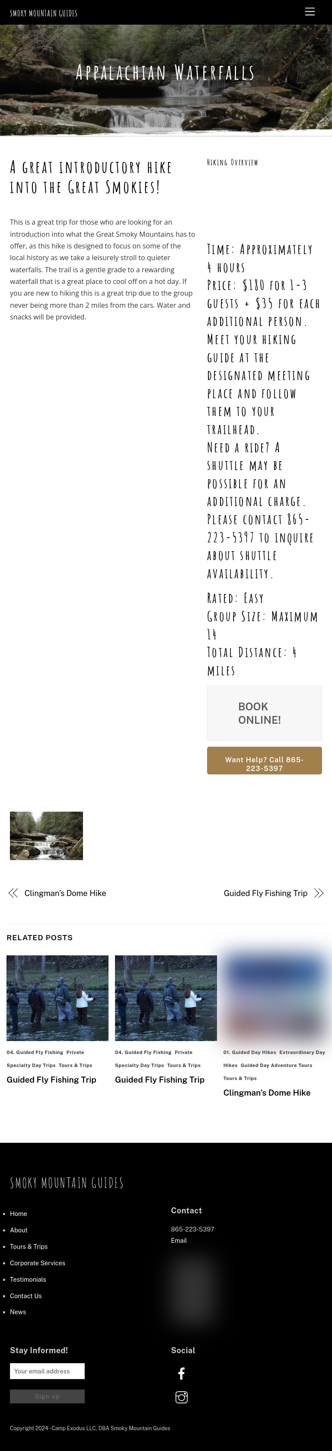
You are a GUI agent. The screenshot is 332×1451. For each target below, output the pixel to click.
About (19, 1230)
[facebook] (183, 1373)
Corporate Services (37, 1263)
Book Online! (259, 713)
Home (18, 1213)
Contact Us (26, 1295)
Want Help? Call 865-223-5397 (264, 764)
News (18, 1312)
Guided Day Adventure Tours (277, 1065)
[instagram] (183, 1396)
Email (179, 1240)
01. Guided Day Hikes (250, 1052)
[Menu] (310, 11)
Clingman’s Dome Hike (65, 893)
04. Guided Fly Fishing (34, 1052)
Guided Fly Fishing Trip (266, 893)
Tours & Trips (76, 1065)
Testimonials (28, 1279)
